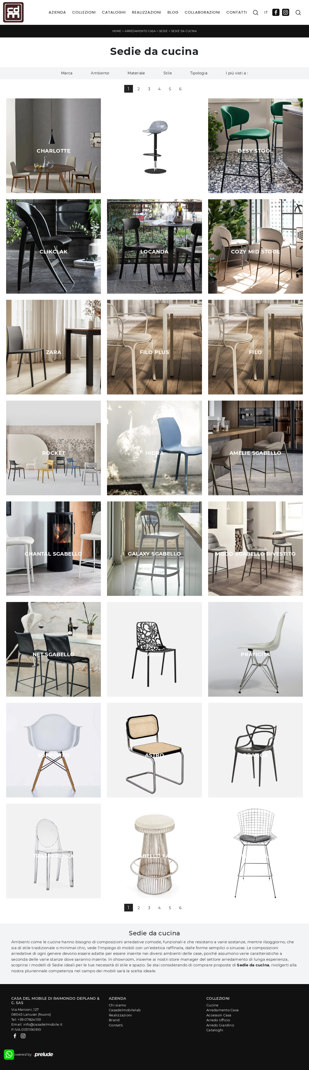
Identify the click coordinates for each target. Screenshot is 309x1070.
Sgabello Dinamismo (255, 856)
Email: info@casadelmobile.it (36, 1024)
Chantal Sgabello (53, 554)
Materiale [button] (136, 73)
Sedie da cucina (184, 31)
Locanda (154, 251)
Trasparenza (53, 856)
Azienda (57, 12)
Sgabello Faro (154, 856)
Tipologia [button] (198, 73)
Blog (172, 12)
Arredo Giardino (220, 1025)
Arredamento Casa (140, 31)
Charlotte (53, 151)
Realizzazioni (146, 12)
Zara (53, 352)
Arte (154, 654)
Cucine (212, 1005)
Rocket (53, 453)
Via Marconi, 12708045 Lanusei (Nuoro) (31, 1012)
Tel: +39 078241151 (26, 1019)
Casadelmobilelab (125, 1010)
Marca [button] (66, 73)
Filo (255, 352)
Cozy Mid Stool (255, 251)
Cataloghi (114, 12)
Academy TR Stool (154, 151)
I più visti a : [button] (237, 73)
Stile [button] (167, 73)
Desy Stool (255, 151)
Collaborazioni (202, 12)
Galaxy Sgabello (154, 554)
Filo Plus (154, 352)
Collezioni (84, 12)
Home (116, 31)
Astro (154, 755)
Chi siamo (117, 1005)
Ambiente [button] (100, 73)
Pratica (255, 755)
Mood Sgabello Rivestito (255, 554)
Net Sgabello (54, 654)
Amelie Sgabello (255, 453)
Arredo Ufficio (218, 1020)
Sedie (163, 31)
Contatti (236, 12)
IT (266, 12)
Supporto (53, 755)
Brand (114, 1020)
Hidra (154, 453)
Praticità (255, 654)
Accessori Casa (218, 1015)
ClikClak (53, 251)
